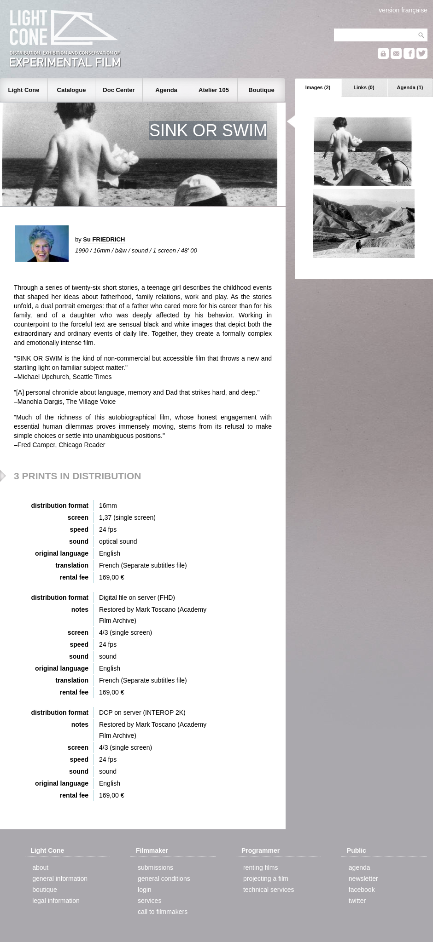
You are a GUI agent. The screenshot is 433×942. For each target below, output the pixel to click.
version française (403, 10)
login (145, 889)
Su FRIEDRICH (104, 239)
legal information (56, 900)
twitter (357, 900)
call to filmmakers (162, 911)
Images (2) (317, 87)
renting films (260, 867)
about (40, 867)
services (149, 900)
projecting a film (265, 878)
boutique (44, 889)
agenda (359, 867)
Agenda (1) (410, 87)
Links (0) (363, 87)
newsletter (363, 878)
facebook (362, 889)
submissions (155, 867)
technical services (268, 889)
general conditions (164, 878)
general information (60, 878)
